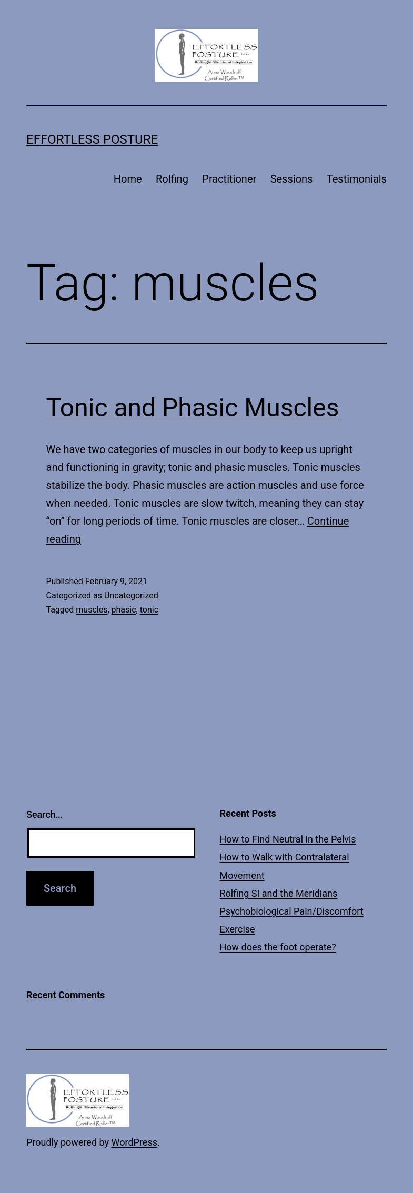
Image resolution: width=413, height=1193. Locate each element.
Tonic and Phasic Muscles (192, 408)
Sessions (291, 179)
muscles (91, 610)
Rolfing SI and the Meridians (279, 893)
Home (128, 179)
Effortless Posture (92, 139)
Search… (44, 814)
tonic (149, 610)
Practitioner (229, 179)
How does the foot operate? (278, 947)
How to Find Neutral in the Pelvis (288, 839)
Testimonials (357, 179)
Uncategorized (131, 595)
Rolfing (172, 179)
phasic (124, 610)
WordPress (134, 1142)
